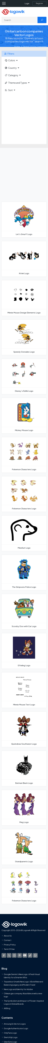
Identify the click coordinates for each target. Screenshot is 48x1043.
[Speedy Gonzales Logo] (24, 337)
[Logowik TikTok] (30, 955)
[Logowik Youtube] (25, 955)
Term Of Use (9, 949)
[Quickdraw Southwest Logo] (24, 729)
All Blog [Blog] (7, 1008)
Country (11, 67)
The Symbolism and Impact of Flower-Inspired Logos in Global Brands (24, 1002)
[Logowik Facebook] (4, 955)
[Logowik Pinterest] (19, 955)
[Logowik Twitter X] (9, 955)
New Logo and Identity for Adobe (18, 989)
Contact (7, 940)
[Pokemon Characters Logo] (24, 455)
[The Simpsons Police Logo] (24, 572)
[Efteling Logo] (24, 651)
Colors (10, 60)
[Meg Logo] (24, 807)
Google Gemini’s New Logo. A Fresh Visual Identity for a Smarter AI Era (22, 976)
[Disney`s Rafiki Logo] (24, 376)
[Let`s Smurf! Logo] (24, 219)
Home (17, 46)
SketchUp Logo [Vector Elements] (11, 1037)
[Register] (39, 3)
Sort (9, 90)
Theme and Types (16, 82)
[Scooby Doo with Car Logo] (24, 611)
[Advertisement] (24, 119)
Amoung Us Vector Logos (15, 1024)
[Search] (20, 20)
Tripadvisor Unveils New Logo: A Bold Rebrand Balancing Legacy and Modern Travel (23, 983)
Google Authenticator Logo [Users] (16, 1028)
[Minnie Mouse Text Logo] (24, 690)
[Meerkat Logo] (24, 533)
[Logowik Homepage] (13, 11)
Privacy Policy (10, 944)
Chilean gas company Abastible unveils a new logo (23, 995)
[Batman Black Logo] (24, 768)
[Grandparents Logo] (24, 847)
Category (11, 75)
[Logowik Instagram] (14, 955)
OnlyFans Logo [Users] (10, 1033)
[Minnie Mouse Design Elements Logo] (24, 298)
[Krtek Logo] (24, 259)
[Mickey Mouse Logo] (24, 415)
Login (27, 3)
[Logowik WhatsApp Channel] (35, 955)
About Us (8, 936)
